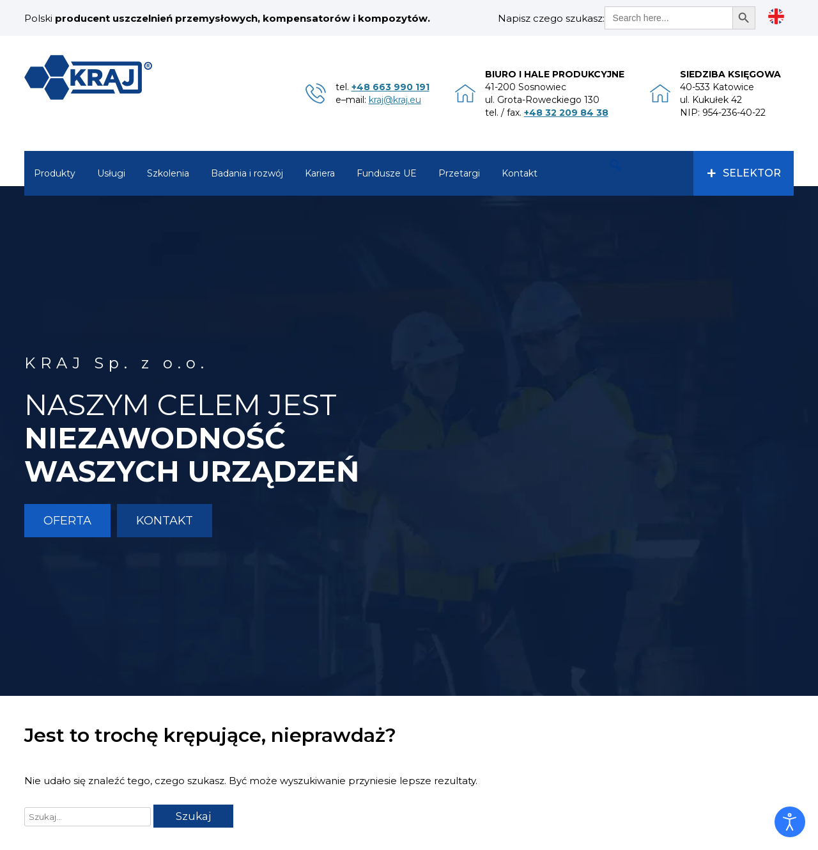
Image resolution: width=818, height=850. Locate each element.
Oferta (67, 521)
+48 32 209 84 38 (566, 112)
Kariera (320, 173)
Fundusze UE (387, 173)
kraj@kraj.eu (395, 100)
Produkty (54, 173)
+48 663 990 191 (390, 87)
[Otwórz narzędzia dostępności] (790, 822)
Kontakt (519, 173)
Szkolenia (168, 173)
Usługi (111, 173)
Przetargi (459, 173)
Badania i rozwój (247, 173)
